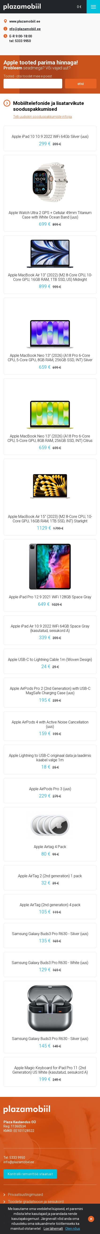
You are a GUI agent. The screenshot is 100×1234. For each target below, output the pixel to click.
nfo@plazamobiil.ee (25, 29)
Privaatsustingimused (25, 1194)
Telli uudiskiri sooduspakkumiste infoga (42, 117)
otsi (80, 84)
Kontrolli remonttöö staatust (30, 1174)
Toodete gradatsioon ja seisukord (36, 1201)
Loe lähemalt (53, 1228)
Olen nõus (72, 1228)
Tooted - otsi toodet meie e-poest (28, 76)
